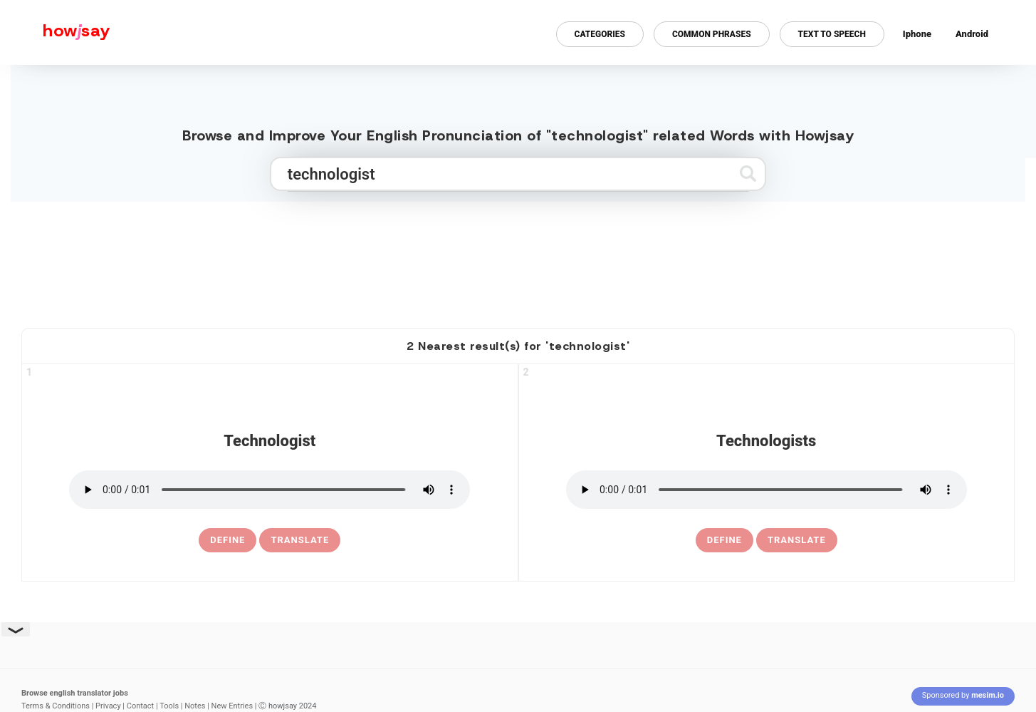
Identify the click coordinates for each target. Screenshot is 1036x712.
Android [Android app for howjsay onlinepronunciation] (972, 34)
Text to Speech (832, 34)
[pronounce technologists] (766, 489)
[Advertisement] (518, 259)
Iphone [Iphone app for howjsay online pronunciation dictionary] (917, 34)
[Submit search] (748, 173)
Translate (300, 540)
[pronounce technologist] (269, 489)
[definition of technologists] (724, 540)
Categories (600, 34)
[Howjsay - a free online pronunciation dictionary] (55, 32)
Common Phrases (711, 34)
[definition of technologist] (227, 540)
